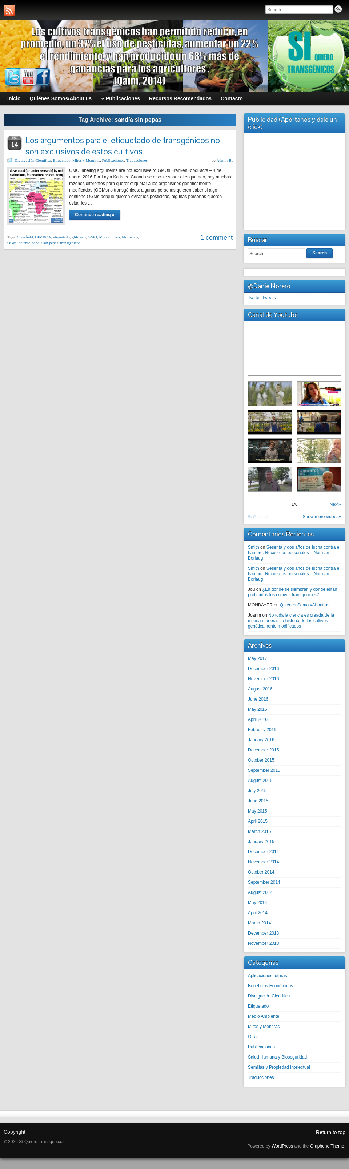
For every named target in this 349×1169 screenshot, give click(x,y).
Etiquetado (62, 160)
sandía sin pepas (45, 243)
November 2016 (263, 678)
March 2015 (259, 831)
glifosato (79, 237)
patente (24, 243)
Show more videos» (322, 516)
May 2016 (257, 709)
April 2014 (258, 912)
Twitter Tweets (262, 297)
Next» (335, 504)
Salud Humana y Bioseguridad (277, 1057)
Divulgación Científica (33, 160)
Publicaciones (113, 160)
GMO (92, 237)
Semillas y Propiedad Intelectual (279, 1067)
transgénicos (70, 243)
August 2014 (260, 892)
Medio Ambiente (263, 1016)
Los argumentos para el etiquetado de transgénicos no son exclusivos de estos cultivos (122, 145)
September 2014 (264, 882)
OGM (12, 243)
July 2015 (257, 790)
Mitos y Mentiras (86, 160)
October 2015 (261, 760)
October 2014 (261, 872)
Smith (253, 547)
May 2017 (257, 658)
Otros (253, 1036)
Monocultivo (109, 237)
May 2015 (257, 811)
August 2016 (260, 689)
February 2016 (262, 729)
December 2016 (263, 668)
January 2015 (261, 841)
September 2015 (264, 770)
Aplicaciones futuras (267, 975)
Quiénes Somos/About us (304, 605)
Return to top (330, 1132)
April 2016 (258, 719)
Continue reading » (95, 214)
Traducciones (137, 160)
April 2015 (258, 821)
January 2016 (261, 739)
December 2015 (263, 750)
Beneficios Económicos (270, 985)
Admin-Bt (224, 160)
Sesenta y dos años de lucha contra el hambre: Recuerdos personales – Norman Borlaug (294, 553)
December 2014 (263, 851)
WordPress (282, 1146)
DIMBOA (43, 237)
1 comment (216, 237)
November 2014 (263, 861)
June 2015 (258, 800)
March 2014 (259, 923)
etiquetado (61, 237)
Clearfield (25, 237)
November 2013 (263, 943)
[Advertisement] (294, 180)
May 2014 (257, 902)
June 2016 (258, 699)
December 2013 (263, 933)
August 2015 (260, 780)
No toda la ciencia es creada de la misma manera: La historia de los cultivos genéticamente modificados (291, 621)
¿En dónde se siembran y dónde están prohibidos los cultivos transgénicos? (292, 592)
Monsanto (130, 237)
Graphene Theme (327, 1146)
